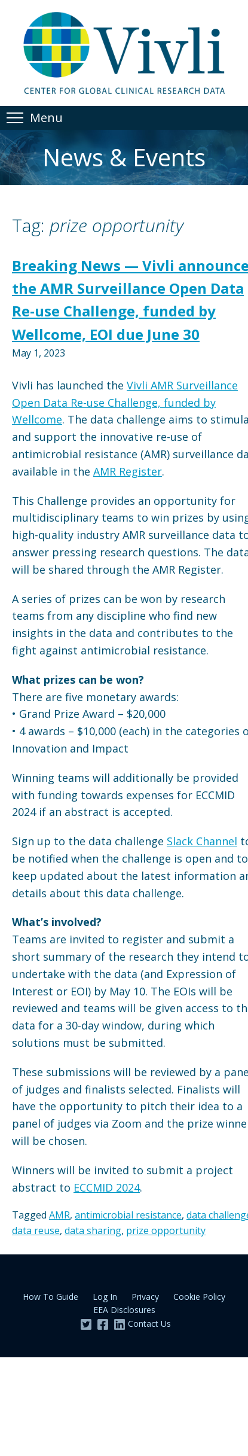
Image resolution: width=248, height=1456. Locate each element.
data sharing (93, 1230)
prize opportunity (166, 1230)
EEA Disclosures (124, 1309)
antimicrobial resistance (128, 1215)
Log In (105, 1296)
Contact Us (149, 1323)
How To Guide (50, 1296)
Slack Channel (202, 841)
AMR (59, 1215)
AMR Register (127, 471)
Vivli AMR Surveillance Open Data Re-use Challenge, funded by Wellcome (125, 402)
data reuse (36, 1230)
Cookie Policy (199, 1296)
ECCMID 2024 (107, 1187)
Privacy (145, 1296)
